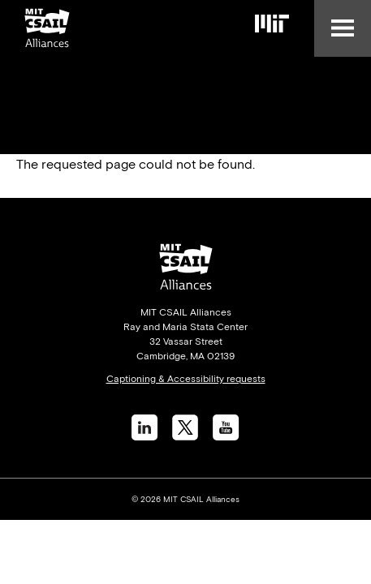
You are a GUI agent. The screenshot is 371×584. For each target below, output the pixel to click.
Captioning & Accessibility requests (185, 378)
